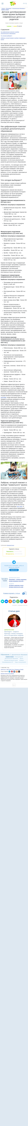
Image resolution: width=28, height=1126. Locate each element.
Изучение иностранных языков (11, 660)
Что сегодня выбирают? (6, 35)
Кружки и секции (9, 656)
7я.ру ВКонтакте (14, 671)
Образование (5, 654)
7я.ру (19, 671)
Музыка (21, 658)
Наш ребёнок (11, 673)
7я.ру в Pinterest (12, 671)
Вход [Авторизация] (25, 3)
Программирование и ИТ (7, 662)
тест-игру (19, 506)
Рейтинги (3, 673)
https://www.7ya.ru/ (10, 669)
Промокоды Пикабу (19, 669)
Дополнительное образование (19, 654)
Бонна (6, 673)
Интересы (21, 660)
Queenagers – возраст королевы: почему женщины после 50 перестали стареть (18, 581)
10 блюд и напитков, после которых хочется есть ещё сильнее (16, 587)
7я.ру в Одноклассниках (17, 671)
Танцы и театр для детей (20, 662)
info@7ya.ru (3, 669)
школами (3, 397)
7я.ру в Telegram (9, 671)
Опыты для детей (19, 656)
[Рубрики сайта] (2, 3)
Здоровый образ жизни (14, 577)
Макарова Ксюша (10, 545)
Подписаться (14, 570)
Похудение (11, 583)
